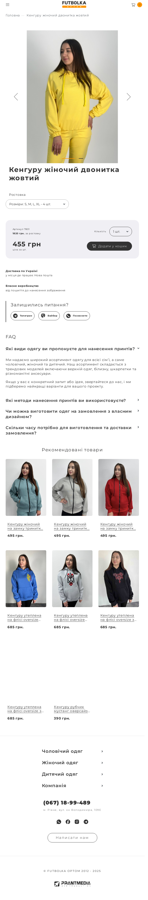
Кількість (100, 231)
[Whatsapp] (59, 822)
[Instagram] (77, 822)
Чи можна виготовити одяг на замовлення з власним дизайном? (69, 414)
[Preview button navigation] (16, 96)
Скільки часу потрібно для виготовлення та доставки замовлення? (69, 430)
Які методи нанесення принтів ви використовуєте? (66, 400)
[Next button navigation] (128, 96)
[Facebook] (68, 822)
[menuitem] (59, 822)
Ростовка (17, 195)
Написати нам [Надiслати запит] (72, 837)
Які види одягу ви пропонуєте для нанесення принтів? (70, 348)
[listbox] (37, 204)
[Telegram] (86, 822)
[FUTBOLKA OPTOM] (74, 4)
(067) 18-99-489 (66, 802)
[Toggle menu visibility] (7, 4)
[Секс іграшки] (13, 15)
